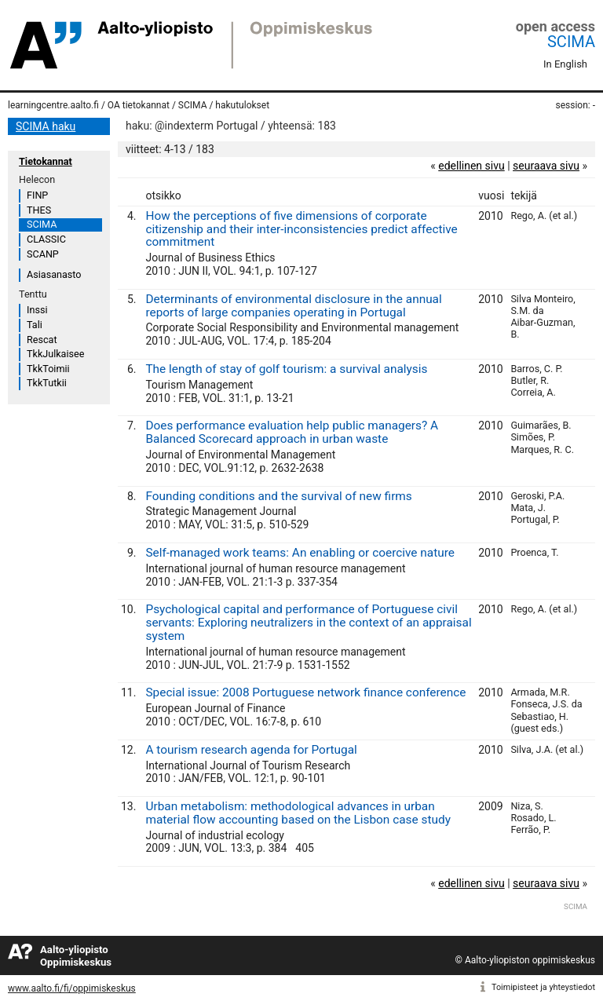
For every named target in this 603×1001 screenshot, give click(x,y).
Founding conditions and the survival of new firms (278, 496)
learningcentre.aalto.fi (53, 105)
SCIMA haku (45, 126)
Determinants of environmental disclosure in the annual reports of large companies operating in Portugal (293, 306)
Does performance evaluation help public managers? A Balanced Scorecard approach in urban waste (291, 432)
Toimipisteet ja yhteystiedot (543, 987)
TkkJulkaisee (55, 354)
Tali (34, 325)
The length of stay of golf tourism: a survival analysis (286, 369)
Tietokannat (45, 161)
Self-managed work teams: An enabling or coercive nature (300, 553)
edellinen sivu (471, 165)
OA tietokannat (139, 105)
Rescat (42, 339)
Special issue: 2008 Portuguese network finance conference (305, 692)
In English (565, 64)
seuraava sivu (546, 165)
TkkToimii (48, 368)
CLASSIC (46, 239)
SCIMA (571, 41)
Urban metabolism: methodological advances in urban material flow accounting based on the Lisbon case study (298, 813)
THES (39, 210)
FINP (37, 195)
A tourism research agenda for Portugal (250, 750)
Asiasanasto (54, 274)
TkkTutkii (47, 383)
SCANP (43, 254)
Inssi (37, 310)
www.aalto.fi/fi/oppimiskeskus (72, 988)
